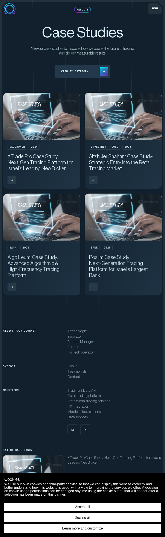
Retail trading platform (84, 396)
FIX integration (78, 406)
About (72, 366)
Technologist (77, 331)
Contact (73, 377)
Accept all (82, 507)
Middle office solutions (84, 412)
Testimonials (76, 371)
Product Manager (80, 342)
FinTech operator (80, 352)
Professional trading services (88, 401)
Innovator (74, 336)
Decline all (82, 517)
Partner (72, 347)
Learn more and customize (82, 528)
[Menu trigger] (155, 8)
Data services (77, 417)
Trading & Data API (81, 390)
